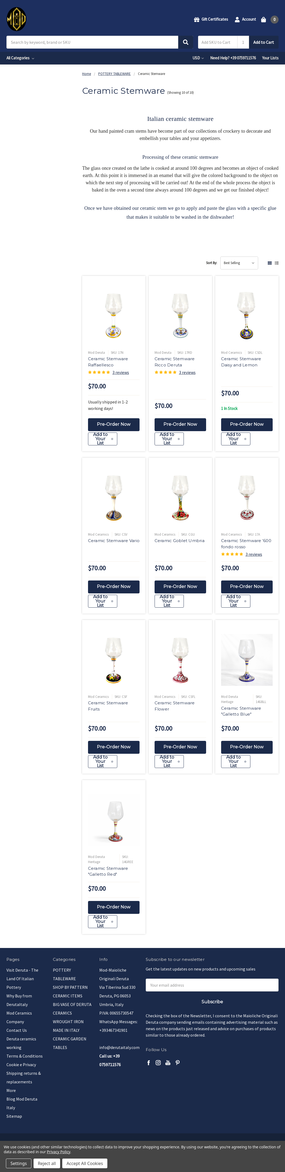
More (11, 1090)
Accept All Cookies (85, 1163)
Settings (18, 1163)
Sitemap (14, 1116)
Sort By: (211, 263)
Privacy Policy (58, 1151)
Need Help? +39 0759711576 (233, 57)
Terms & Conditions (24, 1056)
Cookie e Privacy (21, 1064)
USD (198, 57)
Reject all (47, 1163)
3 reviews (120, 372)
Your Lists (270, 57)
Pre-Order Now (113, 424)
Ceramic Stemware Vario (114, 542)
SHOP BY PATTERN (70, 987)
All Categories (20, 57)
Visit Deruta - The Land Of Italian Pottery (22, 978)
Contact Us (16, 1030)
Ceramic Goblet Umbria (179, 542)
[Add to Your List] (114, 440)
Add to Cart (263, 42)
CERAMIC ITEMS (67, 995)
